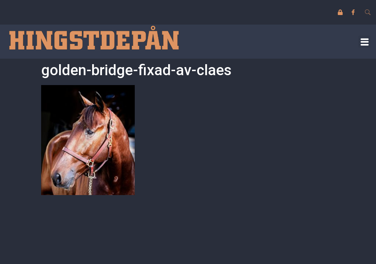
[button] (364, 42)
